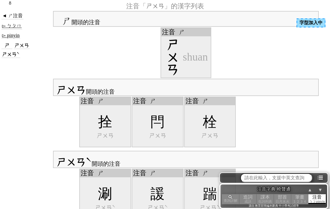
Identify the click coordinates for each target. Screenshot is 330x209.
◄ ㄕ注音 (12, 15)
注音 (317, 199)
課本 (265, 199)
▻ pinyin (11, 35)
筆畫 (299, 199)
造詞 (248, 199)
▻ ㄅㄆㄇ (12, 26)
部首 (282, 199)
